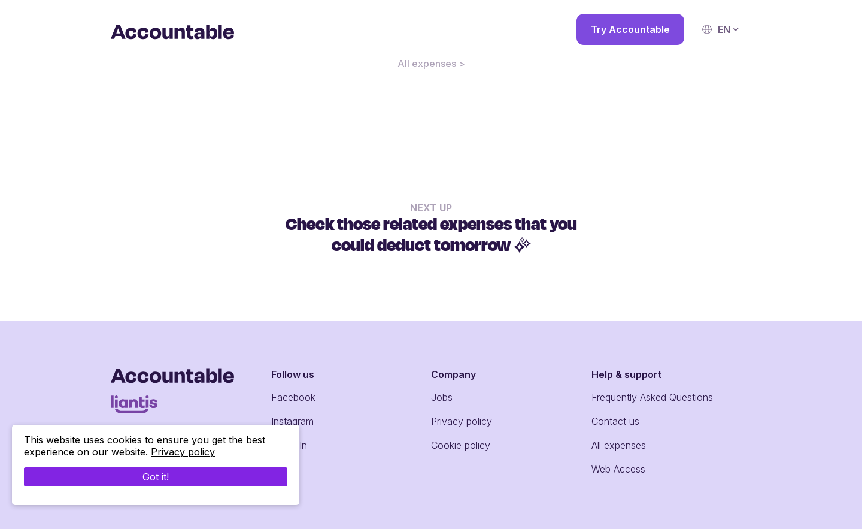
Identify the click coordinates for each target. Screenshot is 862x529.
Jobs (442, 397)
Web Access (618, 469)
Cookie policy (460, 445)
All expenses (426, 63)
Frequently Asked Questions (652, 397)
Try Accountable (630, 29)
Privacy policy (461, 421)
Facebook (293, 397)
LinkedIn (289, 445)
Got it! (155, 477)
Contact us (615, 421)
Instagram (292, 421)
